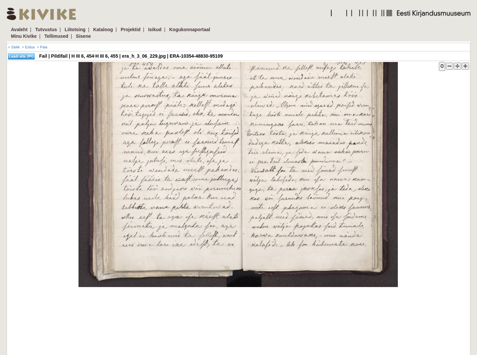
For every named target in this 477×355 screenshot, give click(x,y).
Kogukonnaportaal (189, 29)
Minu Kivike (24, 36)
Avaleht (19, 29)
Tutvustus (46, 29)
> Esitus (28, 47)
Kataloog (103, 29)
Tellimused (56, 36)
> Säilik (14, 47)
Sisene (83, 36)
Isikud (154, 29)
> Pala (42, 47)
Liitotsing (75, 29)
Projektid (130, 29)
